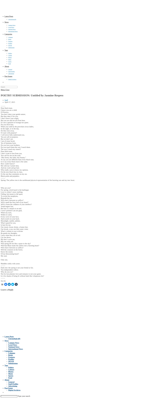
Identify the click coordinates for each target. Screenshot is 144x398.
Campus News (13, 343)
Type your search (24, 396)
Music (10, 374)
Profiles (11, 359)
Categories (9, 351)
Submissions (13, 363)
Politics (11, 367)
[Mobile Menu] (5, 90)
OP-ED (11, 361)
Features (11, 357)
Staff (6, 100)
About (7, 380)
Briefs (10, 355)
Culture (11, 370)
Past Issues (9, 388)
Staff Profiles (13, 384)
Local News (12, 345)
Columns (11, 353)
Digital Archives (14, 390)
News (7, 341)
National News (13, 347)
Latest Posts (9, 337)
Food (10, 378)
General (11, 382)
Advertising (12, 386)
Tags (6, 365)
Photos (10, 372)
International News (15, 349)
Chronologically (14, 339)
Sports (10, 376)
